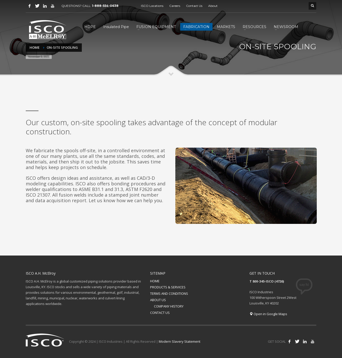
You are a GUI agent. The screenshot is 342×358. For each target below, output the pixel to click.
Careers (174, 6)
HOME (155, 281)
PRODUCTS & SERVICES (168, 287)
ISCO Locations (152, 6)
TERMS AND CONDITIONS (169, 293)
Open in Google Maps (268, 314)
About (213, 6)
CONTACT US (160, 312)
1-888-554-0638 (105, 6)
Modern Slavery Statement (179, 341)
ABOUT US (158, 300)
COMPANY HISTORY (168, 306)
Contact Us (194, 6)
